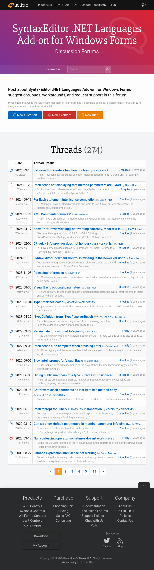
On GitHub (125, 511)
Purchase (63, 498)
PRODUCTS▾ (45, 4)
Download (41, 536)
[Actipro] (18, 5)
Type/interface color (48, 302)
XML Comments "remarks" (52, 214)
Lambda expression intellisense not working (65, 453)
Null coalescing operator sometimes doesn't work (69, 438)
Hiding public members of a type (57, 375)
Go (107, 69)
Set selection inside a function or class (61, 170)
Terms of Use (85, 562)
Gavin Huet (131, 185)
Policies (125, 516)
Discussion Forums (77, 51)
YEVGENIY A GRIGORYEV (81, 302)
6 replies (124, 262)
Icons (27, 525)
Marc (120, 243)
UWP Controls (32, 520)
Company (125, 498)
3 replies (124, 169)
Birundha (134, 258)
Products (32, 498)
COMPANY (100, 4)
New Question (25, 115)
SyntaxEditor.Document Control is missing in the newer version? (79, 258)
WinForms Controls (32, 516)
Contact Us (125, 520)
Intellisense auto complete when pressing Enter (67, 346)
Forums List (52, 69)
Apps (38, 525)
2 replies (124, 199)
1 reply (125, 330)
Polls (94, 525)
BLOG (112, 4)
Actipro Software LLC (79, 558)
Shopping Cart (63, 506)
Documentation (94, 506)
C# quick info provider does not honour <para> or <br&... (73, 243)
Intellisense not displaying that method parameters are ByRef (77, 185)
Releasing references (49, 273)
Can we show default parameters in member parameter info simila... (82, 424)
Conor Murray (108, 453)
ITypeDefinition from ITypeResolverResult (63, 317)
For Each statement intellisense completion (64, 199)
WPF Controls (32, 506)
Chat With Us (94, 520)
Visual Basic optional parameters (57, 287)
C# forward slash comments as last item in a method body (75, 390)
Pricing (63, 511)
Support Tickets (94, 516)
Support (94, 498)
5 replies (124, 213)
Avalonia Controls (32, 511)
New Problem (59, 115)
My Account (41, 545)
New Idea (90, 115)
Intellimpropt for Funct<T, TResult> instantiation (68, 409)
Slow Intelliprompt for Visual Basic (58, 360)
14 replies (124, 457)
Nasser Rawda (101, 170)
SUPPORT (85, 4)
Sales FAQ (63, 516)
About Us (125, 506)
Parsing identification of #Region (57, 331)
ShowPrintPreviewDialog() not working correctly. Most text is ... (79, 229)
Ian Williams (135, 229)
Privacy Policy (68, 562)
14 (94, 471)
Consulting (63, 520)
